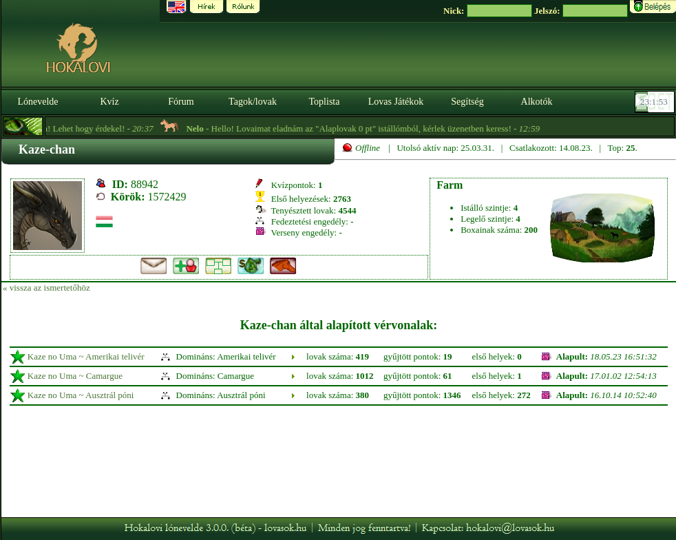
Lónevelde (37, 101)
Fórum (180, 101)
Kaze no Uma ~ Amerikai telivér (86, 356)
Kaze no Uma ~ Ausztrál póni (81, 395)
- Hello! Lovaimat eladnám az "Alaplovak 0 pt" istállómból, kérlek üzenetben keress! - (374, 128)
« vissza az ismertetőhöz (46, 287)
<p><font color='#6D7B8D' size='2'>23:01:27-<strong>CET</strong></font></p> (656, 102)
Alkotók (537, 101)
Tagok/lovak (253, 101)
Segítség (467, 101)
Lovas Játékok (395, 101)
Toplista (324, 101)
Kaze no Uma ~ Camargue (75, 376)
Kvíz (109, 101)
